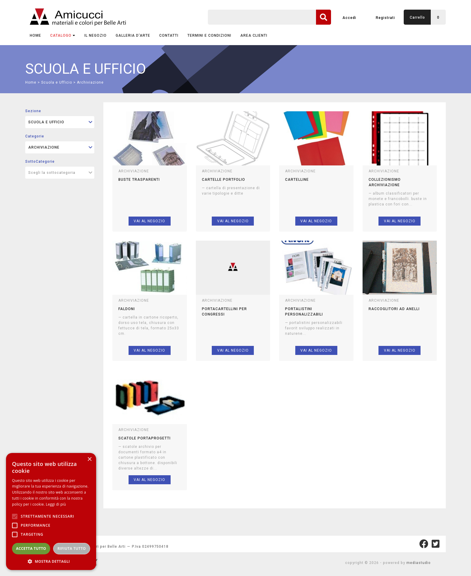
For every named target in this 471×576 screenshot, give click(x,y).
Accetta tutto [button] (31, 548)
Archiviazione (90, 82)
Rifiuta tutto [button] (71, 548)
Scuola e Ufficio (56, 82)
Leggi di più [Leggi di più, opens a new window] (56, 504)
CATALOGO (62, 35)
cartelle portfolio (223, 179)
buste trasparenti (139, 179)
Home (35, 35)
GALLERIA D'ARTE (133, 35)
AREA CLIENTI (253, 35)
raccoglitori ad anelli (394, 309)
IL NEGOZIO (95, 35)
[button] (51, 561)
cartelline (297, 179)
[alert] (51, 511)
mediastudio (418, 563)
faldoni (126, 309)
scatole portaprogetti (144, 438)
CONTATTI (168, 35)
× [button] (89, 459)
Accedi (349, 18)
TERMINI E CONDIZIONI (209, 35)
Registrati (385, 18)
